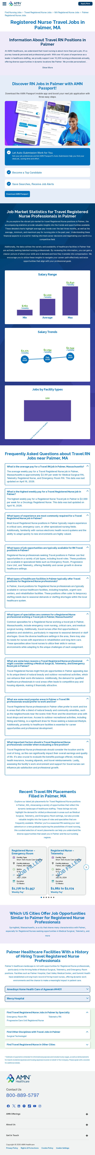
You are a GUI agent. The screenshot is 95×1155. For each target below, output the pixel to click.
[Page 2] (43, 897)
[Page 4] (48, 897)
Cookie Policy (47, 1148)
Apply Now (85, 3)
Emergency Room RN (17, 1017)
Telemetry (28, 565)
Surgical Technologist (17, 1036)
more (47, 936)
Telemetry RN (54, 1017)
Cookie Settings (62, 1148)
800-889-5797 (22, 1095)
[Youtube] (35, 1105)
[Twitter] (14, 1105)
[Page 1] (41, 897)
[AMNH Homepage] (15, 3)
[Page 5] (51, 897)
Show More (47, 68)
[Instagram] (40, 1105)
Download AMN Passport (17, 194)
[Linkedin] (19, 1105)
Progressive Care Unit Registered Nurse (25, 1020)
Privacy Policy (12, 1148)
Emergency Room (59, 562)
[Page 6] (53, 897)
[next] (86, 867)
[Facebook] (8, 1105)
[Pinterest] (24, 1105)
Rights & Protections (30, 1148)
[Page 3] (46, 897)
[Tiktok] (29, 1105)
